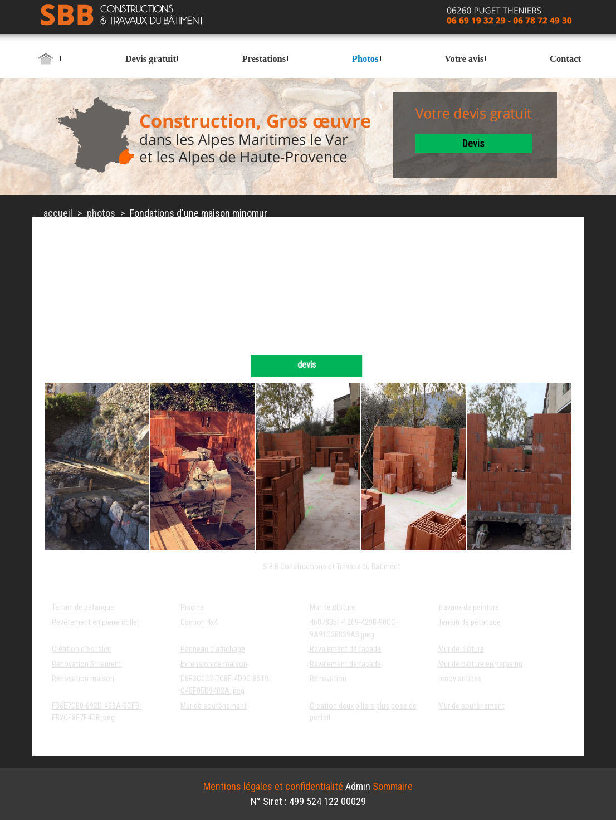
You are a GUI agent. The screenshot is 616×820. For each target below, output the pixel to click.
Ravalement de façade (345, 649)
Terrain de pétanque (83, 607)
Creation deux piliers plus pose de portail (363, 712)
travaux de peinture (468, 607)
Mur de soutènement (213, 706)
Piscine (192, 607)
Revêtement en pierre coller (95, 622)
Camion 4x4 (199, 622)
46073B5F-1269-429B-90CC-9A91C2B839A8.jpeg (354, 629)
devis (473, 143)
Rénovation (328, 679)
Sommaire (393, 786)
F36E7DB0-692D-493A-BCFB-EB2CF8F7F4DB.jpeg (96, 712)
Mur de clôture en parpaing (480, 664)
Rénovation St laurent (86, 664)
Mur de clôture (332, 607)
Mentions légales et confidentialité (273, 786)
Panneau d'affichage (212, 649)
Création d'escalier (81, 649)
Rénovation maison (83, 679)
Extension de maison (213, 664)
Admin (357, 786)
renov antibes (460, 679)
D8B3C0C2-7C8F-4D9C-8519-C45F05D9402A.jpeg (225, 685)
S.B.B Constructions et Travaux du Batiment (331, 567)
